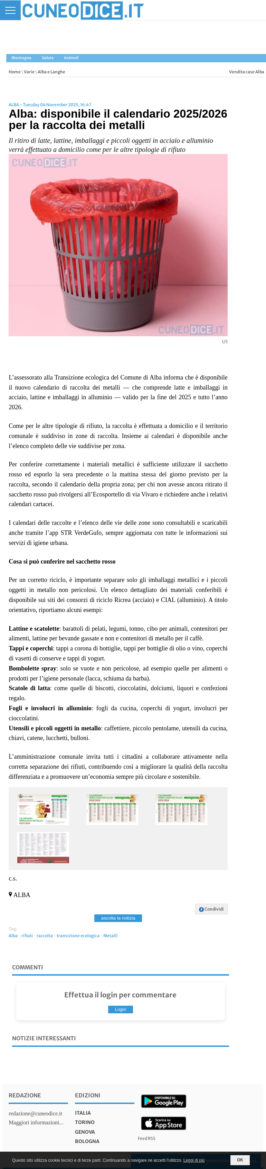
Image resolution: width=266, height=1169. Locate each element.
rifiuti (27, 935)
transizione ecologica (78, 935)
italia (83, 1113)
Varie (29, 71)
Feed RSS (146, 1138)
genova (85, 1132)
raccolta (45, 935)
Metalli (110, 935)
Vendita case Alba (246, 71)
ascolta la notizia (118, 918)
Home (15, 71)
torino (85, 1122)
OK (240, 1160)
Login (120, 1009)
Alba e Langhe (51, 71)
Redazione (25, 1095)
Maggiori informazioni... (36, 1122)
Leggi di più (194, 1160)
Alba (13, 935)
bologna (87, 1141)
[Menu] (10, 10)
